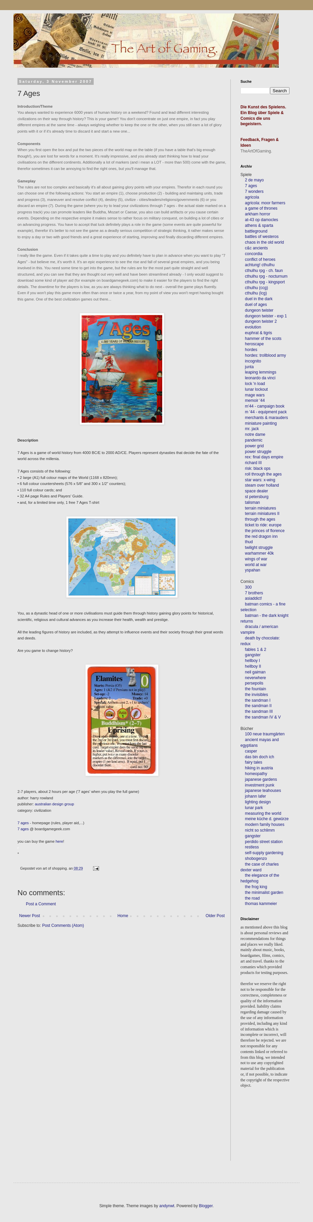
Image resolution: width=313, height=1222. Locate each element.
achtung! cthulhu (259, 265)
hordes (251, 349)
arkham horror (257, 214)
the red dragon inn (261, 536)
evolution (253, 327)
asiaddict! (253, 598)
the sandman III (259, 711)
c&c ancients (256, 248)
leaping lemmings (260, 372)
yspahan (252, 570)
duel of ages (256, 304)
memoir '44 (255, 400)
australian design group (54, 804)
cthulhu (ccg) (256, 287)
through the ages (260, 519)
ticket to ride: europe (263, 525)
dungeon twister (259, 310)
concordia (253, 253)
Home (123, 915)
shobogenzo (256, 858)
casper (251, 751)
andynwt (166, 1205)
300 (248, 587)
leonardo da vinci (260, 378)
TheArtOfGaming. (256, 151)
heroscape (254, 344)
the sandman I (257, 700)
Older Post (215, 915)
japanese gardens (261, 779)
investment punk (259, 785)
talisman (252, 502)
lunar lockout (256, 389)
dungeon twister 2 (261, 321)
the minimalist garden (264, 892)
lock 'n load (255, 383)
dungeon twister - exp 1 (266, 316)
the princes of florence (264, 530)
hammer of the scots (263, 338)
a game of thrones (261, 208)
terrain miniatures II (262, 513)
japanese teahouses (262, 790)
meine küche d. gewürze (266, 818)
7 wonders (254, 191)
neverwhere (255, 677)
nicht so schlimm (260, 830)
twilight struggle (259, 547)
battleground (256, 231)
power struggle (258, 451)
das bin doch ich (259, 757)
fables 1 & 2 (255, 649)
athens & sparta (259, 225)
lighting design (257, 802)
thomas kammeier (261, 903)
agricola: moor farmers (265, 203)
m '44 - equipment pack (265, 412)
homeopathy (256, 773)
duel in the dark (258, 298)
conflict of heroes (260, 259)
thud (249, 541)
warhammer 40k (259, 553)
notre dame (255, 434)
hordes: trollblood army (265, 355)
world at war (256, 564)
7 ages (23, 823)
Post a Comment (41, 904)
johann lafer (255, 796)
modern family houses (264, 824)
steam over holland (262, 485)
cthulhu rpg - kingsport (265, 282)
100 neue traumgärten (264, 734)
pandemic (253, 440)
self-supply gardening (264, 852)
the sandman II (258, 705)
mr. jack (252, 428)
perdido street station (263, 841)
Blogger (206, 1205)
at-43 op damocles (261, 219)
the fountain (255, 689)
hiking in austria (259, 768)
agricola (252, 197)
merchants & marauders (266, 417)
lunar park (253, 807)
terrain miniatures (260, 508)
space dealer (256, 491)
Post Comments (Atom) (63, 925)
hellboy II (253, 666)
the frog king (256, 886)
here (59, 841)
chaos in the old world (264, 242)
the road (252, 898)
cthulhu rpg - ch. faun (264, 270)
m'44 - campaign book (264, 406)
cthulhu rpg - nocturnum (266, 276)
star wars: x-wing (260, 480)
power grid (254, 446)
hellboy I (252, 660)
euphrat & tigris (258, 332)
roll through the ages (263, 474)
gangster (253, 655)
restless (252, 847)
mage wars (255, 395)
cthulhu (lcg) (256, 293)
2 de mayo (254, 180)
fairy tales (253, 762)
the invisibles (256, 694)
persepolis (254, 683)
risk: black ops (257, 468)
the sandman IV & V (263, 717)
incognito (253, 361)
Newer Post (29, 915)
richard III (253, 462)
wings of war (256, 559)
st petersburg (256, 496)
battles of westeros (261, 236)
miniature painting (261, 423)
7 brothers (254, 593)
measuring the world (263, 813)
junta (249, 366)
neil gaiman (255, 672)
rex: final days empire (264, 457)
